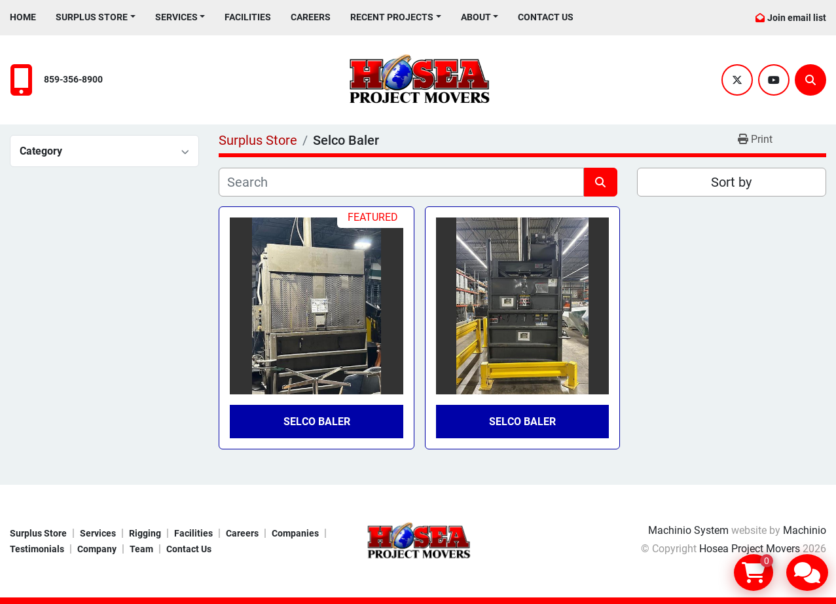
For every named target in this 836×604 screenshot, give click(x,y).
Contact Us (545, 17)
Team (141, 549)
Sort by (731, 182)
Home (23, 17)
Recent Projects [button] (391, 17)
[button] (96, 17)
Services (176, 17)
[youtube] (774, 80)
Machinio (804, 530)
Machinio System (688, 530)
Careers (311, 17)
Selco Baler (316, 421)
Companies (295, 533)
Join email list (796, 17)
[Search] (810, 80)
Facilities (248, 17)
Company (97, 549)
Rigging (145, 533)
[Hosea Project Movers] (418, 540)
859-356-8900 (73, 79)
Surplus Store (92, 17)
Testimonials (37, 549)
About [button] (476, 17)
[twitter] (737, 80)
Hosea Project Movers (749, 548)
